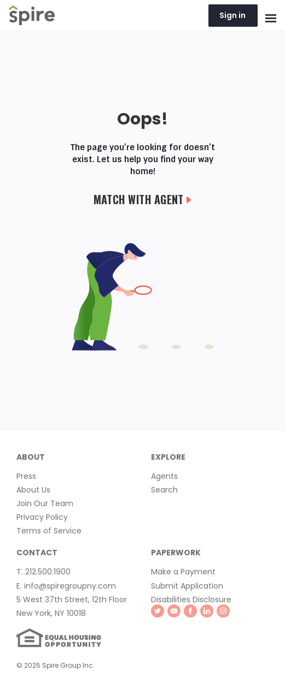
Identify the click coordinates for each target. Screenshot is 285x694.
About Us (33, 491)
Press (26, 477)
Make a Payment (183, 573)
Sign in (232, 15)
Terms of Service (49, 532)
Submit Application (187, 587)
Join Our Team (44, 505)
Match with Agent (143, 199)
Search (164, 491)
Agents (164, 477)
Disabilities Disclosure (191, 601)
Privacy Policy (42, 518)
